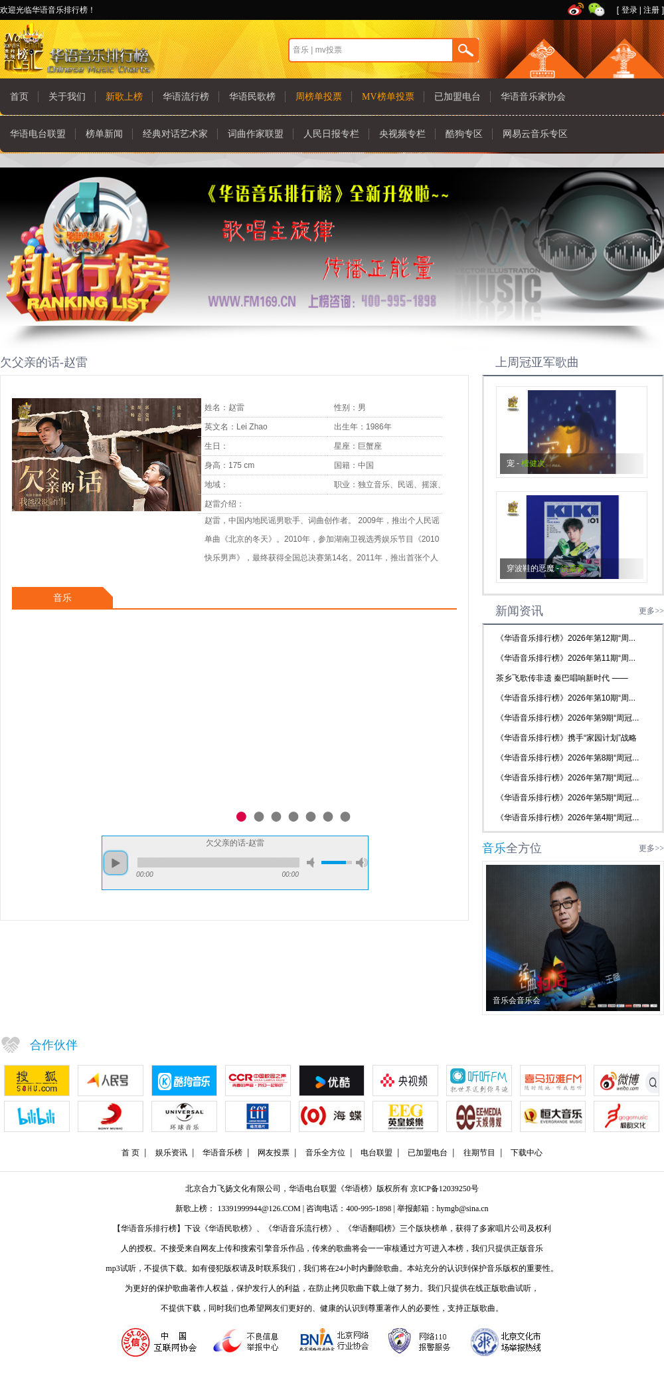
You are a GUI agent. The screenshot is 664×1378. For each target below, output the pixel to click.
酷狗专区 (464, 134)
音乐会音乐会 (516, 1000)
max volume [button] (362, 862)
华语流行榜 (186, 97)
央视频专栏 (402, 134)
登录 (629, 10)
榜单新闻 (104, 134)
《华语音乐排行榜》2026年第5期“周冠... (567, 797)
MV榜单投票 (388, 97)
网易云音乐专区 (535, 134)
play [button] (115, 863)
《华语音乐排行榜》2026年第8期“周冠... (567, 757)
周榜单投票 (318, 97)
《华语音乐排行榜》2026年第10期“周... (565, 698)
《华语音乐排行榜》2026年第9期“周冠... (567, 718)
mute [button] (313, 862)
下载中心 (526, 1152)
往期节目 (479, 1152)
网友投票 (274, 1152)
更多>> (651, 611)
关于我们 (67, 97)
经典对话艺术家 (175, 134)
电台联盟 (376, 1152)
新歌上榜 (124, 97)
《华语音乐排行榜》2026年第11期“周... (565, 658)
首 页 (130, 1152)
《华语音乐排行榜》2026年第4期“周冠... (567, 817)
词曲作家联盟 (256, 134)
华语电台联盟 (38, 134)
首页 (19, 97)
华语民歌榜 (252, 97)
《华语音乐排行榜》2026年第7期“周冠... (567, 777)
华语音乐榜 (222, 1152)
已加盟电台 (457, 97)
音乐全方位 (325, 1152)
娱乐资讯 (171, 1152)
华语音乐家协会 (533, 97)
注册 (651, 10)
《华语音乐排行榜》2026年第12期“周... (565, 638)
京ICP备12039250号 (444, 1188)
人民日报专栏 (331, 134)
